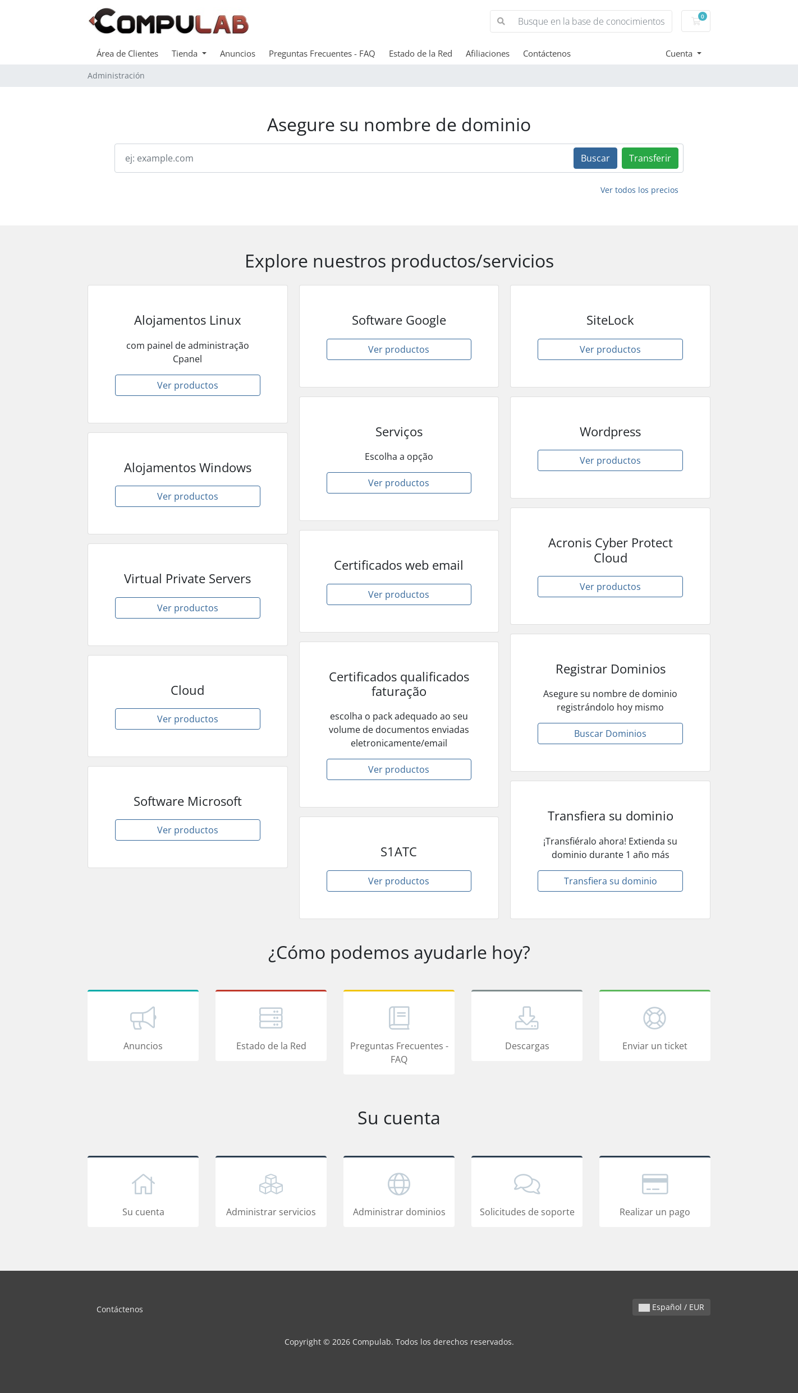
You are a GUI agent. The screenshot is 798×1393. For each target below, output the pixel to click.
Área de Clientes (127, 53)
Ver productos (187, 385)
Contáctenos (547, 53)
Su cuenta (143, 1193)
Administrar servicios (271, 1193)
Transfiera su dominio (610, 881)
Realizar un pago (654, 1193)
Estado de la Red (420, 53)
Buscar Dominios (610, 733)
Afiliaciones (488, 53)
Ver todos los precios (639, 189)
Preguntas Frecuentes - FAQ (322, 53)
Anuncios (237, 53)
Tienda (186, 53)
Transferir (650, 158)
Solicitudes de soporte (527, 1193)
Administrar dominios (399, 1193)
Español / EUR (671, 1307)
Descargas (527, 1027)
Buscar (595, 158)
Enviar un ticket (654, 1027)
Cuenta (680, 53)
